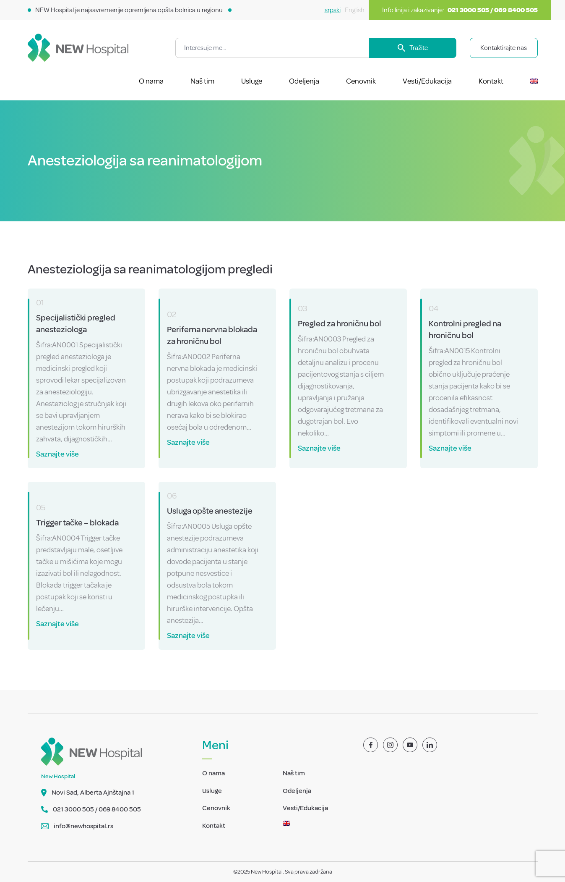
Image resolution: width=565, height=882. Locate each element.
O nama (151, 81)
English (355, 10)
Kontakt (491, 81)
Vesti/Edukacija (427, 81)
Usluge (251, 81)
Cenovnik (361, 81)
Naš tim (202, 81)
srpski (333, 10)
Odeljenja (304, 81)
